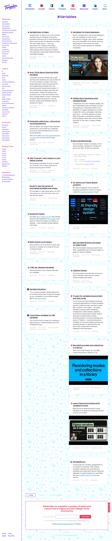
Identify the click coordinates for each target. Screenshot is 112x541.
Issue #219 (33, 228)
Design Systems (7, 92)
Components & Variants (9, 30)
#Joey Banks (33, 107)
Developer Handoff (7, 32)
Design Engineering (8, 90)
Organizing (5, 101)
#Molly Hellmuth (46, 172)
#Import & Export (53, 327)
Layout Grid (5, 45)
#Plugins (51, 56)
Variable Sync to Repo (39, 32)
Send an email (6, 181)
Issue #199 (33, 327)
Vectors (4, 62)
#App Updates (96, 125)
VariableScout (79, 462)
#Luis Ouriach (34, 144)
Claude (4, 149)
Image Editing (6, 38)
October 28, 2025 (89, 164)
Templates (5, 109)
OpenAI (4, 159)
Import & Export (7, 41)
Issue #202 (33, 301)
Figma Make (5, 133)
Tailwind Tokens (80, 271)
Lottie (4, 157)
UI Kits (4, 116)
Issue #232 (33, 142)
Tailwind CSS (5, 164)
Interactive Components (9, 43)
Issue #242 (76, 82)
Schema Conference (8, 107)
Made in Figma (6, 99)
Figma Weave (6, 140)
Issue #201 (76, 447)
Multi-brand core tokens (41, 242)
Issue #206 (76, 331)
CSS (3, 88)
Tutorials (4, 114)
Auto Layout (5, 26)
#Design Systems (35, 172)
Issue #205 (33, 275)
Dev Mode (5, 125)
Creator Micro (6, 86)
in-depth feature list (86, 475)
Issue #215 (76, 280)
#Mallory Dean (77, 84)
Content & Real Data (8, 82)
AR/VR (4, 73)
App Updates (6, 24)
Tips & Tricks (6, 112)
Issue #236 (76, 125)
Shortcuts (5, 53)
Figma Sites (5, 135)
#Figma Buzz (84, 127)
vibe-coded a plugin (44, 216)
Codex (4, 151)
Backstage (5, 75)
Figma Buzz (5, 129)
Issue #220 (33, 198)
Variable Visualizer (86, 192)
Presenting (5, 49)
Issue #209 (33, 251)
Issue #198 (76, 480)
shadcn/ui (5, 161)
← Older (31, 495)
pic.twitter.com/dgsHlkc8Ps (92, 161)
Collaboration (6, 28)
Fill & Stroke (5, 36)
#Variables (33, 58)
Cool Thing (5, 84)
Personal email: (49, 516)
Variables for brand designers (86, 32)
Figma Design (6, 131)
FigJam (4, 127)
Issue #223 (76, 227)
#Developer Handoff (79, 282)
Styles (4, 56)
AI (2, 71)
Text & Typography (7, 58)
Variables (5, 60)
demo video (42, 298)
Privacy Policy (72, 520)
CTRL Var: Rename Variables (42, 267)
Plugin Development (8, 103)
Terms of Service (82, 520)
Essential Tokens (37, 214)
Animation (5, 21)
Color (3, 77)
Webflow (4, 166)
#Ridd (100, 447)
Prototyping (6, 51)
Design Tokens (6, 94)
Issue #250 (33, 56)
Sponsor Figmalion (7, 179)
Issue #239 (33, 105)
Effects (4, 34)
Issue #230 (33, 170)
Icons (3, 97)
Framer (4, 155)
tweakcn (53, 219)
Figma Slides (5, 138)
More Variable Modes (82, 141)
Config (4, 79)
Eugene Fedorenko (72, 535)
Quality (4, 105)
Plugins (4, 47)
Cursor (4, 153)
